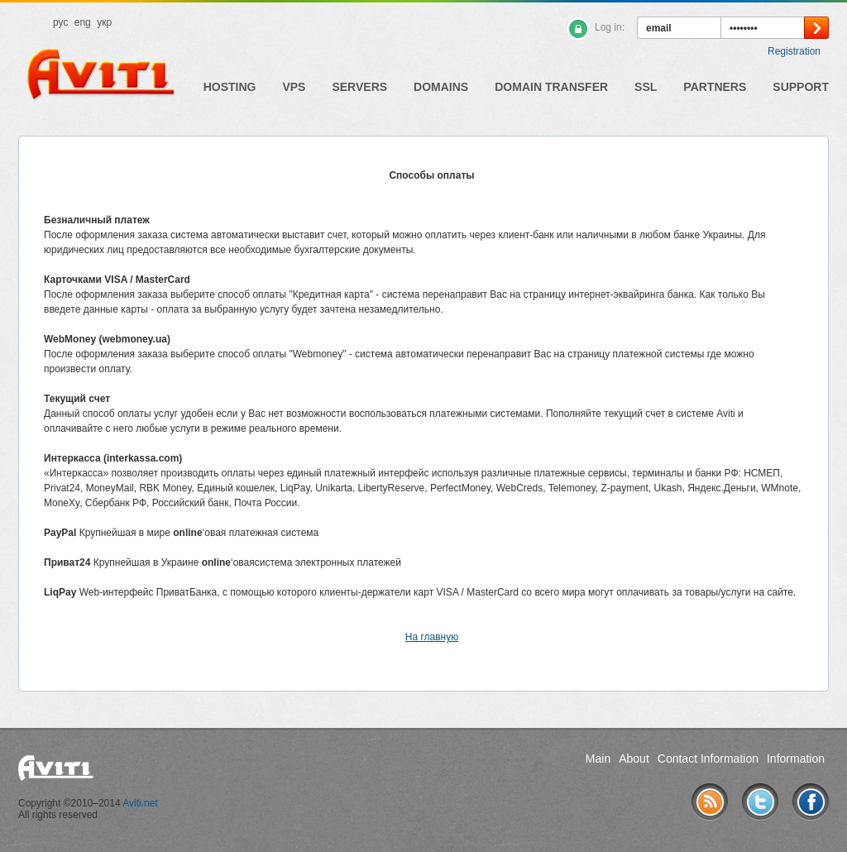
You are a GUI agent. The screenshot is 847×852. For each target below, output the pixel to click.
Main (598, 758)
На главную (431, 637)
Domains (441, 86)
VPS (293, 86)
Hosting (229, 86)
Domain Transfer (551, 86)
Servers (359, 86)
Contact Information (708, 758)
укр (104, 22)
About (634, 758)
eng (82, 22)
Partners (714, 86)
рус (60, 22)
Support (801, 86)
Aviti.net (139, 803)
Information (796, 758)
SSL (645, 86)
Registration (794, 51)
